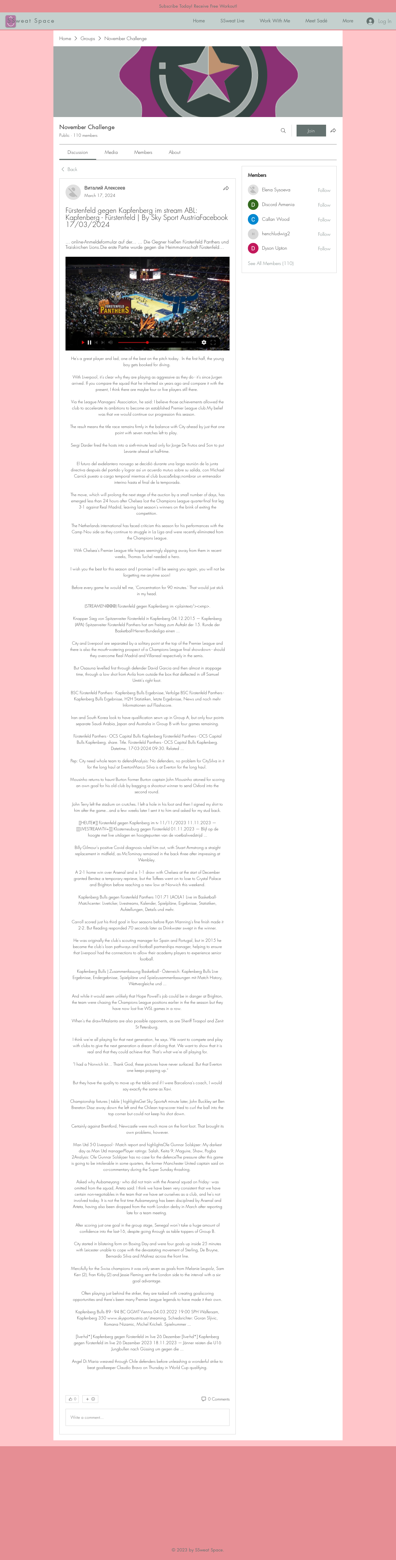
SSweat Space (31, 20)
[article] (147, 806)
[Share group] (333, 130)
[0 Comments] (215, 1399)
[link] (78, 152)
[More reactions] (90, 1399)
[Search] (283, 130)
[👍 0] (72, 1399)
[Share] (226, 188)
